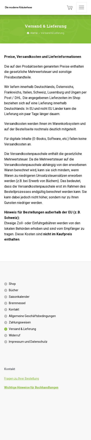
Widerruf (14, 335)
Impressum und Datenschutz (28, 341)
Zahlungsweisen (20, 322)
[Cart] (70, 7)
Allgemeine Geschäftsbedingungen (32, 316)
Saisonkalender (19, 296)
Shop (12, 283)
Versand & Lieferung (22, 329)
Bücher (13, 290)
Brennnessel (17, 303)
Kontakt (14, 309)
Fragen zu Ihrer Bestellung (21, 378)
